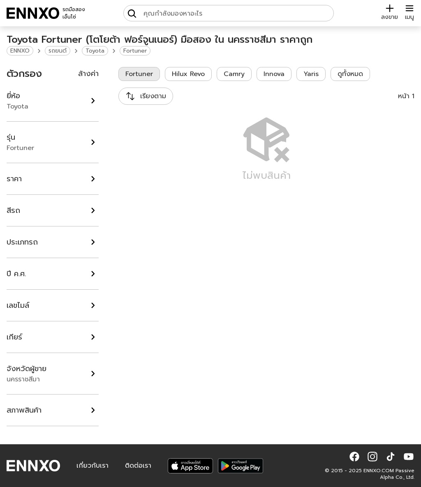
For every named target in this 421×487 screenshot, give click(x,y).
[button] (354, 456)
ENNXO (20, 50)
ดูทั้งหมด (350, 74)
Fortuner (135, 50)
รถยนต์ (58, 50)
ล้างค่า (88, 73)
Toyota (95, 50)
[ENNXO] (33, 13)
